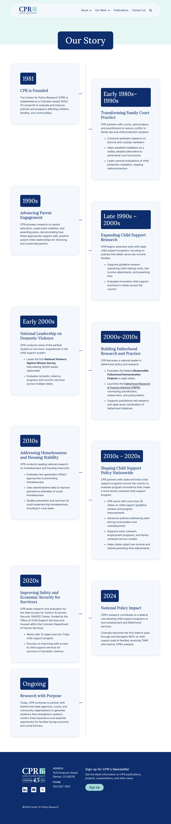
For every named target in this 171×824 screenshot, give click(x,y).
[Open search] (150, 10)
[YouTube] (33, 789)
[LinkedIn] (24, 789)
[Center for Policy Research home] (28, 10)
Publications (121, 10)
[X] (42, 789)
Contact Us (139, 10)
